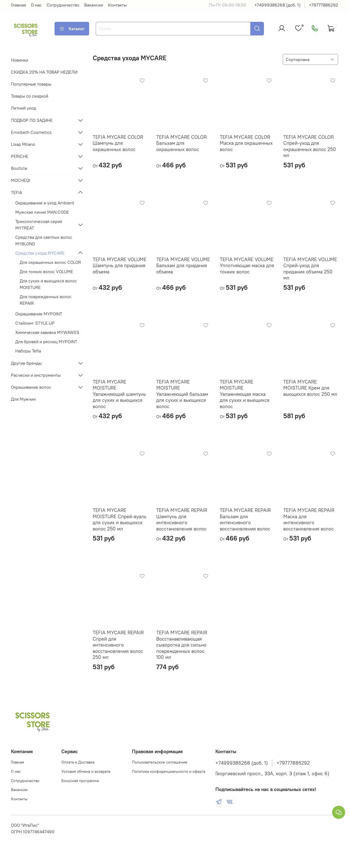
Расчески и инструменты (36, 375)
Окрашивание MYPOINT (38, 313)
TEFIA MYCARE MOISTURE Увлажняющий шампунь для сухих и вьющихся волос (119, 394)
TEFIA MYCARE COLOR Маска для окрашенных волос (246, 143)
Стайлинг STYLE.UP (35, 323)
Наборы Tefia (28, 351)
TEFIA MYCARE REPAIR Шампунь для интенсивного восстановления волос (181, 519)
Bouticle (19, 168)
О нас (36, 5)
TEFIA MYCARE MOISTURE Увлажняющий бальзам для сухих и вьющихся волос (182, 394)
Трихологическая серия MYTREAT (38, 225)
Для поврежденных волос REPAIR (45, 300)
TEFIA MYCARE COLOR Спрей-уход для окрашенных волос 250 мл (309, 146)
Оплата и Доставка (77, 762)
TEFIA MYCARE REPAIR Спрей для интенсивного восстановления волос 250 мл (118, 644)
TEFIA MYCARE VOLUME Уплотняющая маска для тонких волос (247, 265)
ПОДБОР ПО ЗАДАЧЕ (32, 120)
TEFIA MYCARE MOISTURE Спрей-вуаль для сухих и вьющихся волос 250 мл (119, 519)
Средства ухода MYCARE (40, 253)
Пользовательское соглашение (159, 762)
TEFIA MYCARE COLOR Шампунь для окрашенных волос (118, 143)
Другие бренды (26, 363)
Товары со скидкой (29, 96)
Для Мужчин (23, 399)
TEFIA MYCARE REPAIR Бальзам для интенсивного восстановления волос (245, 519)
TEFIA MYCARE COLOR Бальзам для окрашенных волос (181, 143)
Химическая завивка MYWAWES (47, 332)
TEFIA (16, 192)
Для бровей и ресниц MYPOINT (46, 341)
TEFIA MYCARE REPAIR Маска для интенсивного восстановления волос (308, 519)
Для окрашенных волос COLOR (50, 262)
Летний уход (23, 108)
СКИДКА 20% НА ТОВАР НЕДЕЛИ (44, 72)
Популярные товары (31, 84)
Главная (18, 5)
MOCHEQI (20, 180)
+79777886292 (323, 5)
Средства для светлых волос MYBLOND (43, 240)
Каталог (72, 28)
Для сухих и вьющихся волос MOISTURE (48, 284)
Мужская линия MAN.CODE (42, 212)
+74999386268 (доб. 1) (277, 5)
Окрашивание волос (31, 387)
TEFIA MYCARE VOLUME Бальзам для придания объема (183, 265)
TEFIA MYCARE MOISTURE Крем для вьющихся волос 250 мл (310, 388)
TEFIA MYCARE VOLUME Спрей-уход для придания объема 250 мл (310, 268)
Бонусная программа (80, 780)
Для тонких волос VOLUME (46, 271)
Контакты (117, 5)
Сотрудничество (63, 5)
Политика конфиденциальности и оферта (168, 771)
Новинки (19, 60)
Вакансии (93, 5)
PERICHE (19, 156)
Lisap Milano (23, 144)
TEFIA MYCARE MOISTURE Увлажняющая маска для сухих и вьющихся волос (244, 394)
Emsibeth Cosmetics (31, 132)
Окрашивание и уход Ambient (44, 203)
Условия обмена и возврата (85, 771)
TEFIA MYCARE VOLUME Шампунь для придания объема (119, 265)
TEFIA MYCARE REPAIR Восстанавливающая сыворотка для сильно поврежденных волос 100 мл (181, 644)
